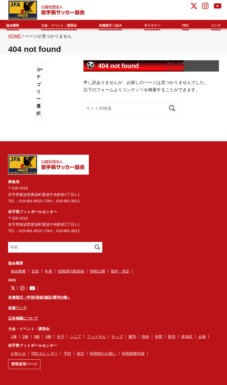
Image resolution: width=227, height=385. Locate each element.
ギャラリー (157, 24)
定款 (35, 273)
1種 (14, 339)
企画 (202, 339)
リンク (212, 24)
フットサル (96, 339)
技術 (145, 339)
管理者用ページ (24, 366)
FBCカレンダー (45, 356)
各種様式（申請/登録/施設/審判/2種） (39, 299)
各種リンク (17, 310)
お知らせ (18, 356)
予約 (67, 356)
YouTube (217, 7)
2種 (25, 339)
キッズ (117, 339)
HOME (14, 38)
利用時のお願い (103, 356)
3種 (37, 339)
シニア (75, 339)
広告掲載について (23, 320)
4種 (48, 339)
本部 (158, 339)
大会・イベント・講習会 (63, 24)
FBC (187, 24)
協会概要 (16, 24)
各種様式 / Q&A (117, 24)
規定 (80, 356)
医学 (172, 339)
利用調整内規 (133, 356)
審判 (132, 339)
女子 (60, 339)
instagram (205, 7)
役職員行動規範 (71, 273)
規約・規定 (120, 273)
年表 (48, 273)
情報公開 (97, 273)
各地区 (187, 339)
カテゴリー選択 (38, 93)
